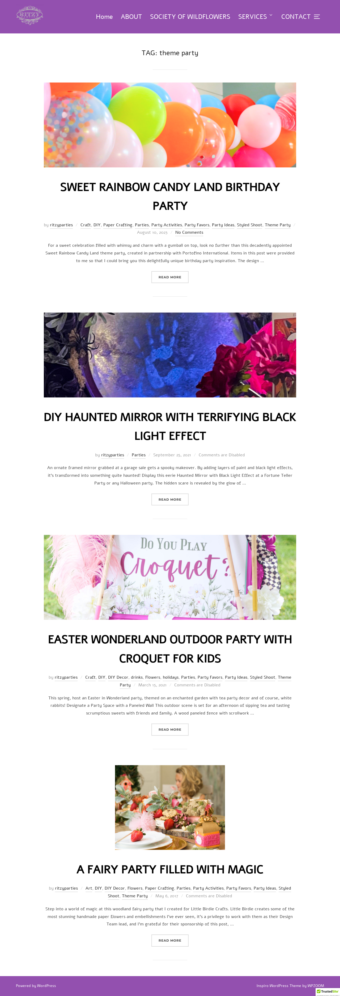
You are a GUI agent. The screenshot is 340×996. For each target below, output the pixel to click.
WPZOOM (316, 985)
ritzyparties (61, 225)
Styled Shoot (249, 225)
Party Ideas (223, 225)
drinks (137, 677)
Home (104, 16)
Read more (174, 276)
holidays (170, 677)
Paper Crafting (117, 225)
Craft (85, 225)
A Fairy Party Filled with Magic (169, 869)
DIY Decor (118, 677)
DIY (97, 225)
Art (89, 888)
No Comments (189, 232)
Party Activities (166, 225)
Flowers (152, 677)
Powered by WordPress (36, 985)
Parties (142, 225)
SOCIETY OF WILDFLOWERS (190, 16)
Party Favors (197, 225)
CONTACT (296, 16)
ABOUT (131, 16)
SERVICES (255, 16)
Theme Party (278, 225)
